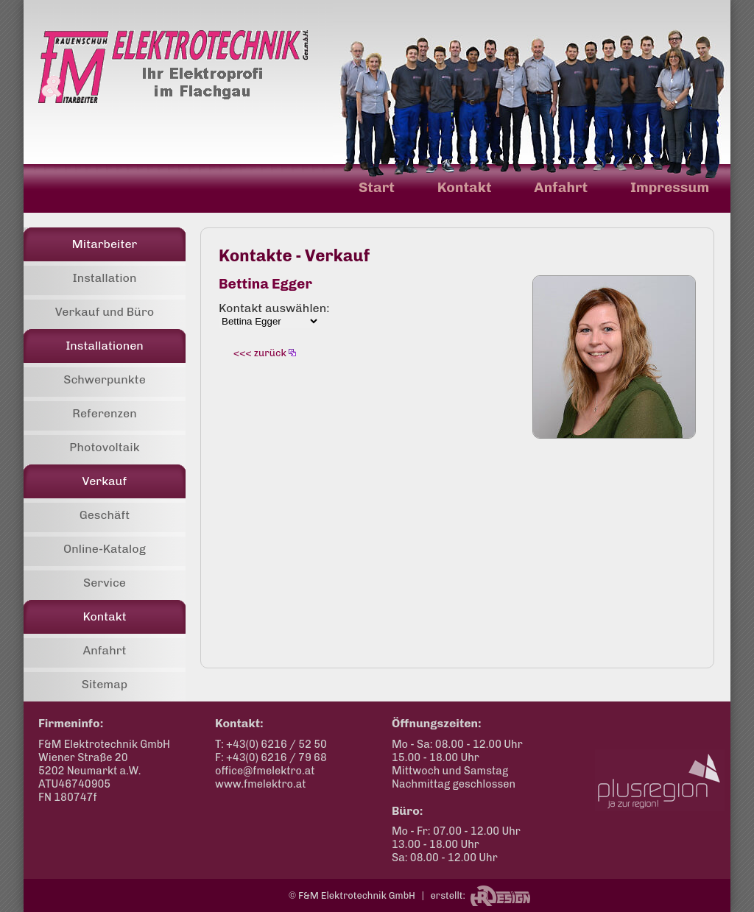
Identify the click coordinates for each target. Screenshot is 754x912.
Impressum (669, 187)
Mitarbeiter (105, 244)
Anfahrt (561, 187)
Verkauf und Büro (105, 312)
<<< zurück (259, 352)
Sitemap (105, 684)
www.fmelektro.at (260, 784)
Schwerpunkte (104, 379)
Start (377, 187)
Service (104, 583)
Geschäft (105, 515)
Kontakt (464, 187)
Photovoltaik (104, 447)
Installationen (105, 346)
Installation (104, 278)
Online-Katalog (104, 549)
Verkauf (104, 481)
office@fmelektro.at (265, 770)
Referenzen (104, 413)
